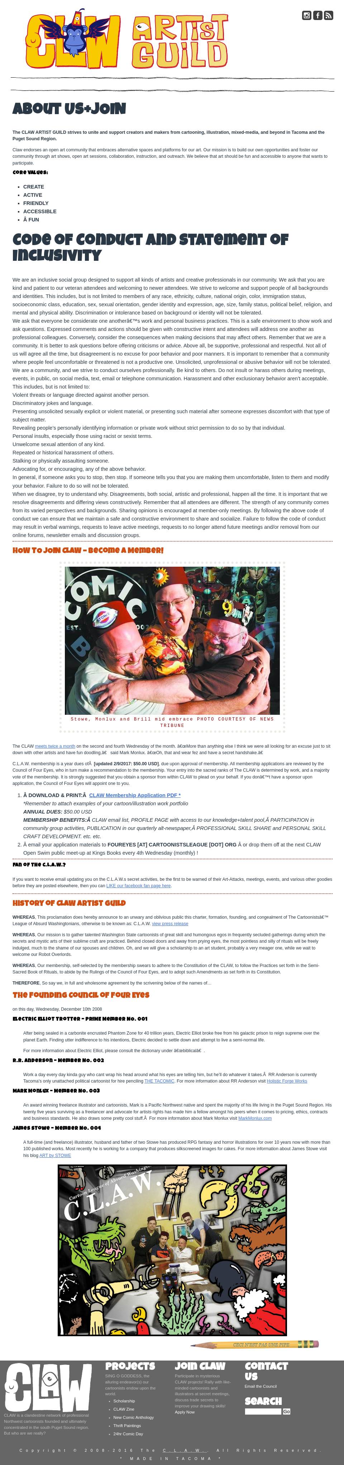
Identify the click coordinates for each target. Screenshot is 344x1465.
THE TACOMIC (159, 1081)
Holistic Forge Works (287, 1081)
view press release (170, 923)
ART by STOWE (55, 1155)
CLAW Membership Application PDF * (135, 795)
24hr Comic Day (128, 1434)
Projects (130, 1368)
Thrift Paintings (127, 1426)
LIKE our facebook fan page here (138, 885)
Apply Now (185, 1412)
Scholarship (124, 1401)
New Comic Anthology (134, 1417)
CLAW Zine (124, 1409)
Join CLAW (200, 1368)
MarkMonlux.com (255, 1118)
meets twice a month (55, 746)
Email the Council (261, 1386)
